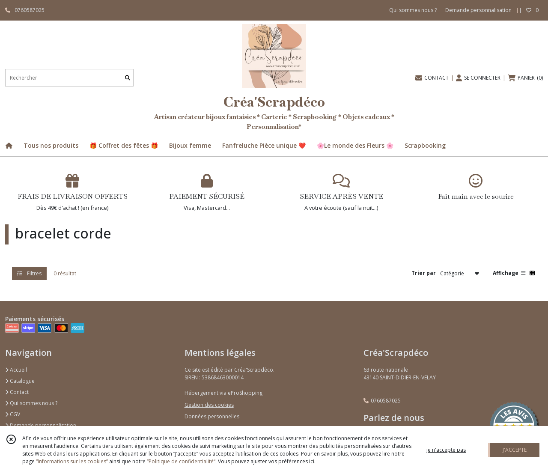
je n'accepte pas (446, 449)
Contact (17, 392)
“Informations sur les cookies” (72, 461)
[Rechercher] (127, 77)
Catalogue (20, 381)
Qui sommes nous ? (31, 403)
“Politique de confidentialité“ (181, 461)
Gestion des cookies (209, 404)
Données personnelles (212, 416)
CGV (12, 414)
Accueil (16, 369)
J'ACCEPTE (515, 449)
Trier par (423, 273)
